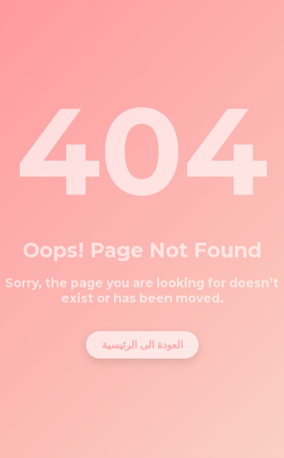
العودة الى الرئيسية (142, 342)
